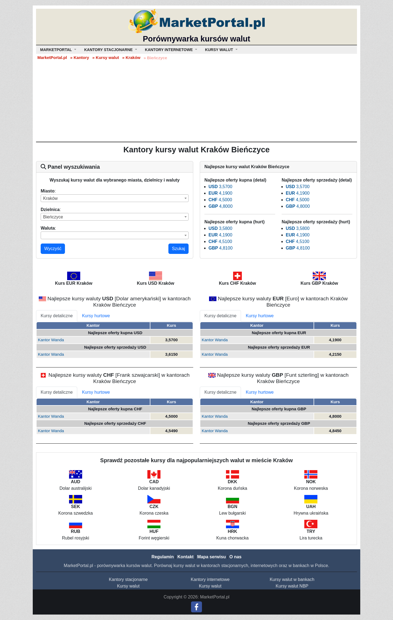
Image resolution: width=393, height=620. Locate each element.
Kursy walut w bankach (292, 579)
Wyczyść (52, 248)
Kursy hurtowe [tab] (96, 315)
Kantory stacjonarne (128, 579)
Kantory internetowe (210, 579)
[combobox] (115, 198)
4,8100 (221, 248)
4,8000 (221, 206)
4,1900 (220, 193)
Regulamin (162, 556)
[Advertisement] (196, 101)
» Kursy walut (105, 57)
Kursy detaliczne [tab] (57, 315)
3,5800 (220, 228)
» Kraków (131, 57)
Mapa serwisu (211, 556)
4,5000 (220, 199)
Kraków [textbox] (50, 198)
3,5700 (220, 186)
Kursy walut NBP (292, 586)
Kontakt (185, 556)
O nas (235, 556)
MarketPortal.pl (52, 57)
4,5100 (220, 241)
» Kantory (79, 57)
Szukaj (178, 248)
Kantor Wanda (51, 339)
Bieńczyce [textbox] (53, 217)
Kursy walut (128, 586)
